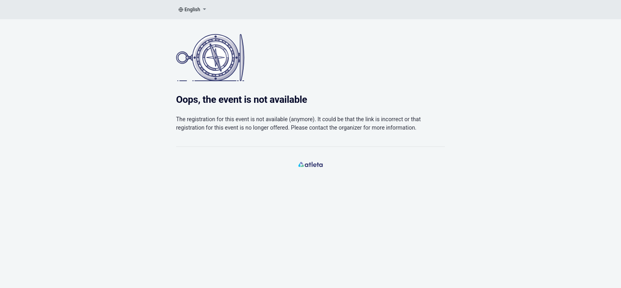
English (192, 9)
